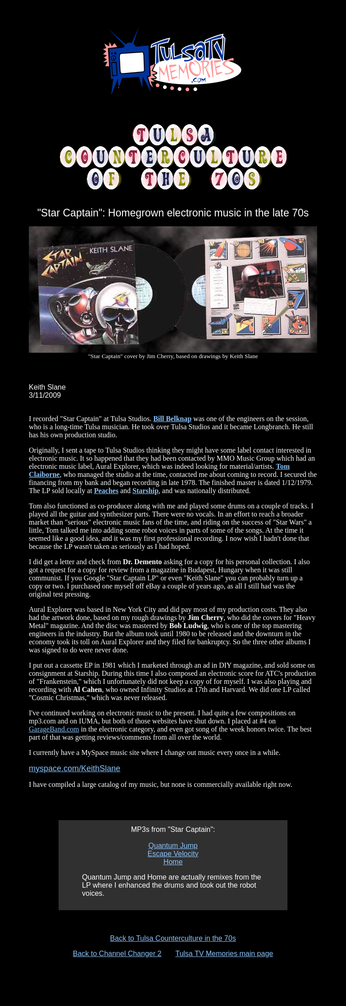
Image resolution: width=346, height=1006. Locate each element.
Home (173, 862)
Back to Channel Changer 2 (117, 953)
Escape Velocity (173, 854)
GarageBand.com (54, 729)
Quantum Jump (172, 845)
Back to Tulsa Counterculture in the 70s (173, 938)
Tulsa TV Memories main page (224, 953)
